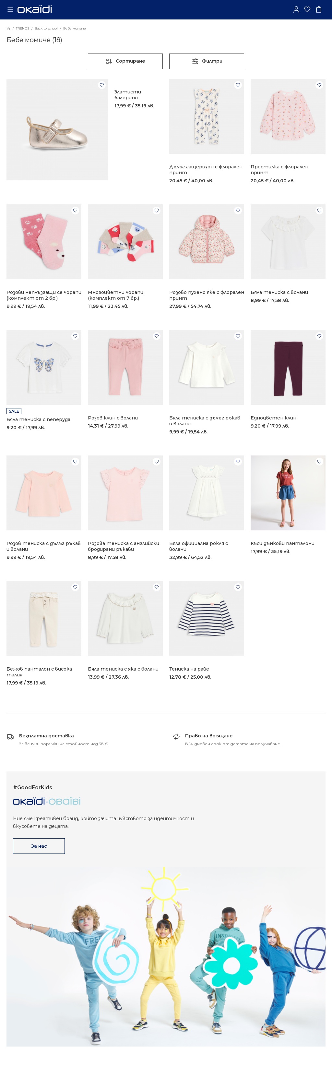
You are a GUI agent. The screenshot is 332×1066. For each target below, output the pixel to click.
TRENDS (22, 28)
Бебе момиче (74, 28)
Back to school (46, 28)
